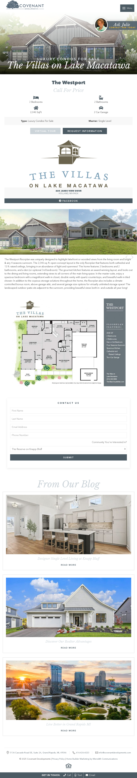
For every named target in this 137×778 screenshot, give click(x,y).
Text (78, 775)
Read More (68, 565)
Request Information (85, 130)
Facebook (68, 200)
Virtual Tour (45, 130)
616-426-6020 (82, 752)
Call (67, 775)
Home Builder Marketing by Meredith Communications (92, 759)
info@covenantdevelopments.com (115, 752)
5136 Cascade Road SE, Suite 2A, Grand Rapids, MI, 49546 (38, 752)
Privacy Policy (58, 759)
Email (90, 775)
